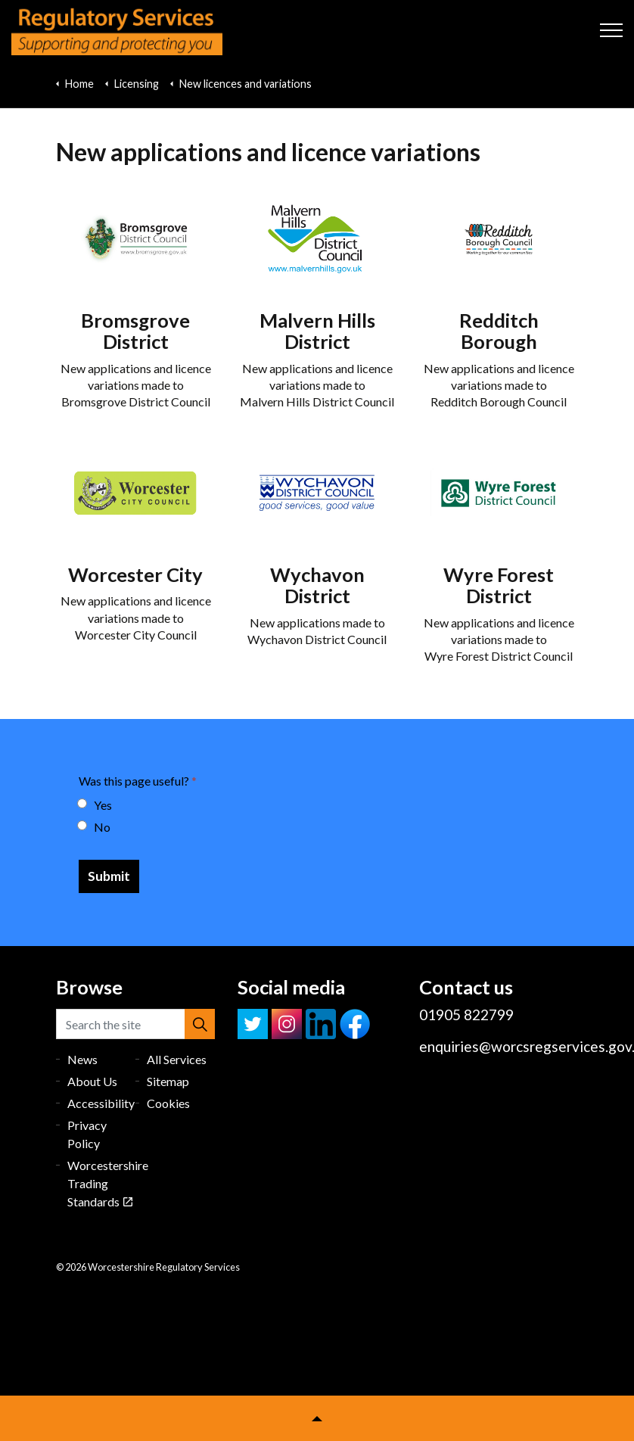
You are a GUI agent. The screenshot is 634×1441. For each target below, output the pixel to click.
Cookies (168, 1103)
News (82, 1059)
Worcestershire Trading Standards (107, 1183)
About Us (92, 1081)
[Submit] (109, 876)
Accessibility (101, 1103)
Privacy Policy (87, 1134)
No (94, 827)
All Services (177, 1059)
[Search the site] (135, 1024)
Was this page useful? (138, 780)
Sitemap (168, 1081)
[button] (200, 1024)
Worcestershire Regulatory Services (116, 30)
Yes (95, 805)
